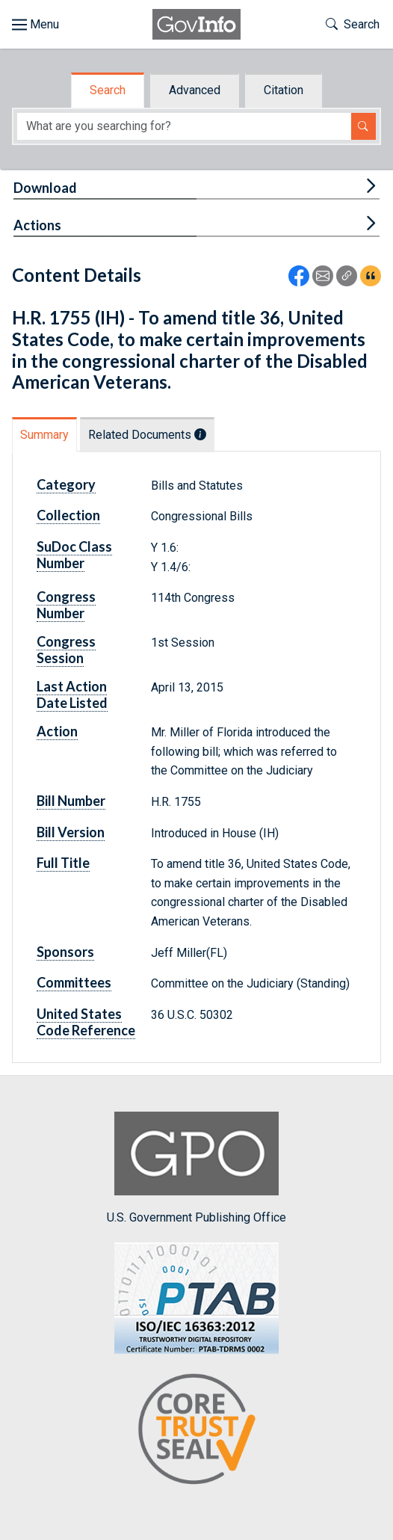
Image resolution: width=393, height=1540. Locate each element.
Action (57, 731)
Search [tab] (108, 90)
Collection (68, 515)
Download (45, 187)
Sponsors (65, 951)
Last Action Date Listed (72, 694)
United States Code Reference (86, 1021)
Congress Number (66, 604)
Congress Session (66, 649)
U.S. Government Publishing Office (196, 1168)
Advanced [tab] (194, 90)
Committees (74, 982)
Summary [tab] (44, 435)
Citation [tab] (283, 90)
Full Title (63, 862)
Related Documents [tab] (147, 435)
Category (66, 484)
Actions (37, 225)
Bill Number (71, 800)
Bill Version (71, 832)
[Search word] (184, 127)
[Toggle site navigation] (35, 25)
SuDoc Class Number (74, 554)
